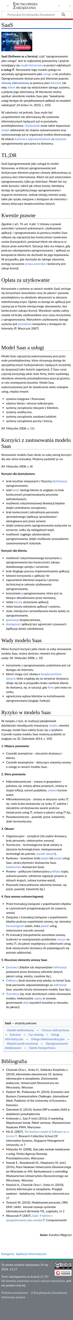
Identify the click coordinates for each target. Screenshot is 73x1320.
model (5, 130)
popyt (45, 858)
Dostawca (12, 967)
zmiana (52, 790)
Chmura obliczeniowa (55, 1030)
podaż (58, 858)
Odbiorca (12, 980)
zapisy (38, 998)
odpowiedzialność (39, 139)
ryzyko (53, 725)
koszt (16, 490)
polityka (55, 871)
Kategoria (7, 1254)
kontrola (20, 139)
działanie (60, 139)
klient (11, 87)
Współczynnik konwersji (22, 1043)
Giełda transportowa (42, 1047)
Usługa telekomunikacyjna (48, 1039)
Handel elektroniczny (20, 1030)
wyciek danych (45, 853)
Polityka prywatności (14, 1292)
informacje (60, 967)
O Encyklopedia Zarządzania (49, 1292)
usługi (47, 74)
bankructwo (13, 867)
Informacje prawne (13, 1297)
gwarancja (12, 620)
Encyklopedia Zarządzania (25, 5)
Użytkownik (32, 125)
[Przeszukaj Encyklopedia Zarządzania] (36, 14)
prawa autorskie (35, 263)
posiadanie (25, 324)
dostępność (13, 624)
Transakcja (12, 994)
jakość (45, 926)
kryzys (61, 939)
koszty (18, 602)
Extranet (15, 1034)
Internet (55, 83)
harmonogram (15, 926)
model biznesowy (31, 65)
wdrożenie (60, 985)
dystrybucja (59, 481)
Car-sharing (36, 1034)
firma (51, 687)
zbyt (26, 1002)
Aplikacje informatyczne (31, 1254)
